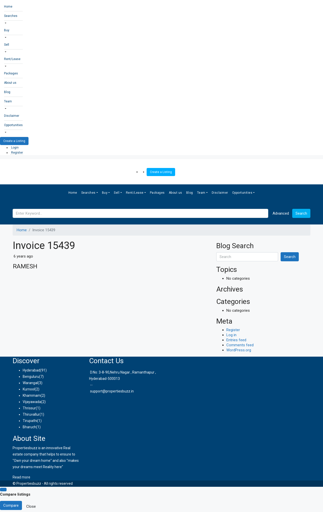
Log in (231, 335)
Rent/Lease (12, 59)
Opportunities (13, 125)
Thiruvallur (31, 414)
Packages (11, 73)
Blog (7, 92)
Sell (6, 44)
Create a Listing (14, 141)
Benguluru (31, 377)
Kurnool (29, 389)
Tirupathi (30, 421)
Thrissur (29, 408)
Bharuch (29, 427)
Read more (21, 477)
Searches (10, 16)
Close (31, 506)
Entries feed (236, 340)
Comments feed (240, 345)
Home (8, 6)
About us (10, 82)
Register (17, 152)
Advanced (281, 213)
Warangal (30, 383)
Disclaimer (11, 116)
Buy (6, 30)
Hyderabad (31, 370)
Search (301, 213)
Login (15, 147)
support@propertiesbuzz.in (112, 391)
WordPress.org (238, 350)
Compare (11, 505)
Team (8, 101)
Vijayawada (32, 402)
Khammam (32, 395)
